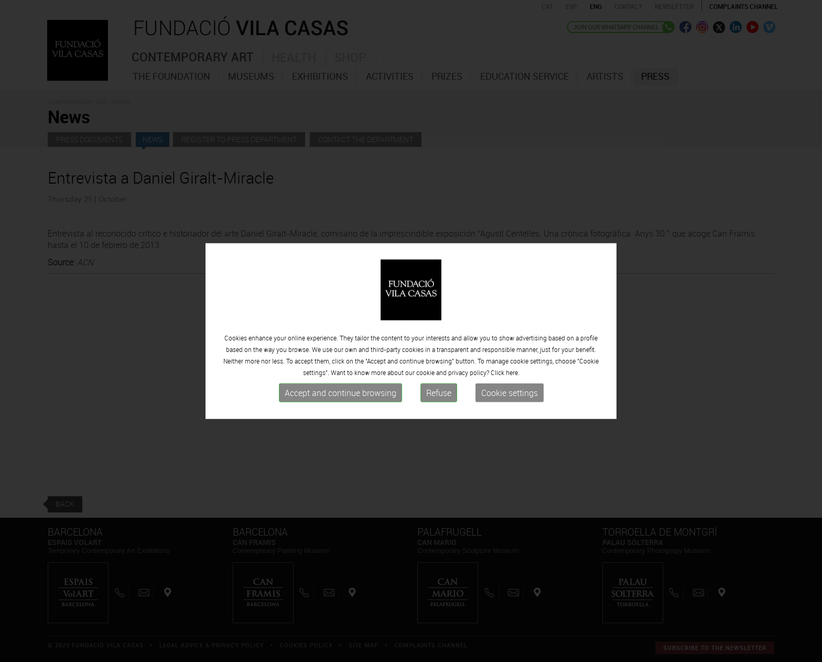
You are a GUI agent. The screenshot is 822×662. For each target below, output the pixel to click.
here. (513, 372)
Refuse (438, 393)
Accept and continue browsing (340, 393)
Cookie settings (509, 393)
